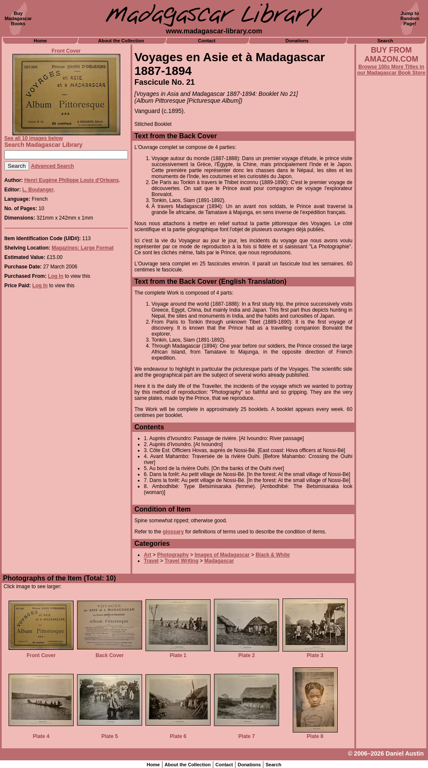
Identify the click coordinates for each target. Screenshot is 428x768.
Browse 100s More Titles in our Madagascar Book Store (391, 70)
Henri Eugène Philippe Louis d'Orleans (71, 180)
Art (147, 555)
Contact (207, 40)
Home (40, 40)
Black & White (273, 555)
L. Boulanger (38, 190)
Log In (55, 276)
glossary (173, 532)
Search (385, 40)
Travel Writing (181, 561)
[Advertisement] (391, 307)
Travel (151, 561)
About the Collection (121, 40)
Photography (173, 555)
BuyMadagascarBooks (18, 18)
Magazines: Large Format (83, 248)
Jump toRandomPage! (410, 18)
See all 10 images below (33, 138)
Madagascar (219, 561)
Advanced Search (52, 166)
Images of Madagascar (222, 555)
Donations (297, 40)
